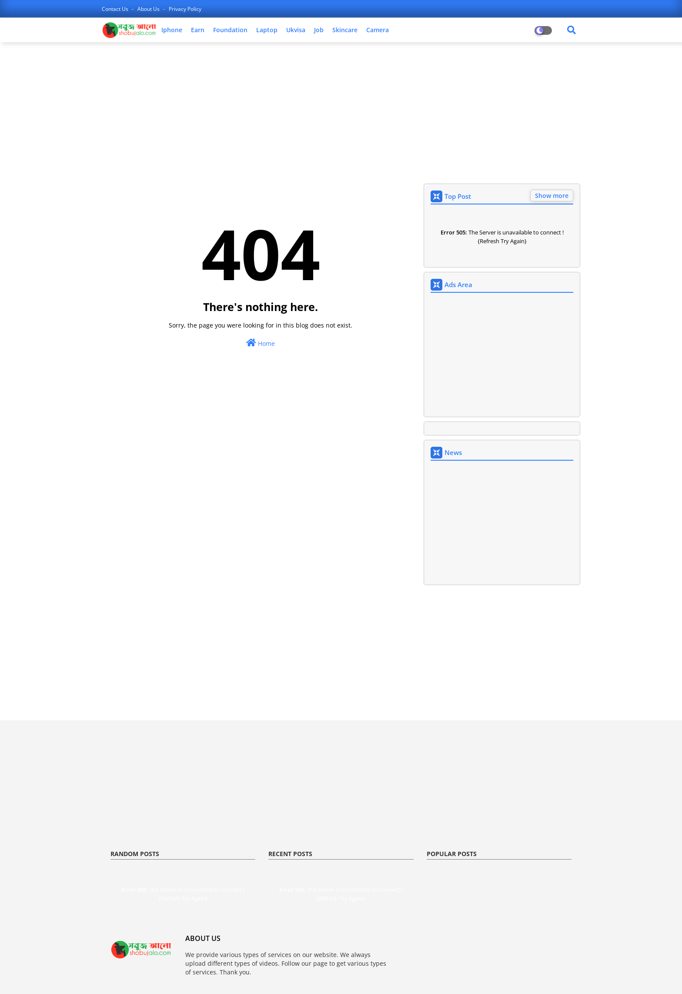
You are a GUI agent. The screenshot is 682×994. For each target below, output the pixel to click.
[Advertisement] (341, 112)
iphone (171, 30)
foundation (230, 30)
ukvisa (295, 30)
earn (197, 30)
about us (149, 9)
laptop (266, 30)
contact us (116, 9)
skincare (345, 30)
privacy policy (185, 9)
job (319, 30)
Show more (551, 195)
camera (377, 30)
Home (260, 343)
